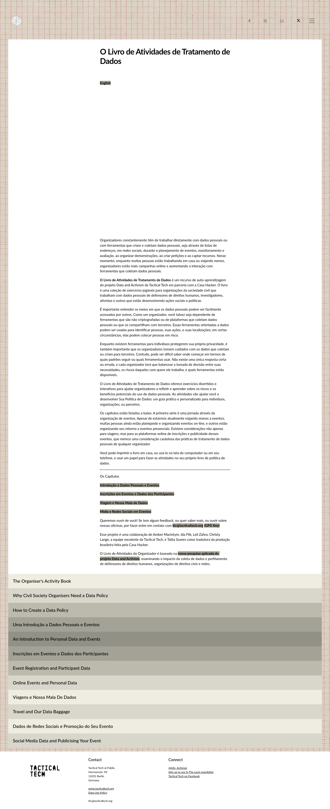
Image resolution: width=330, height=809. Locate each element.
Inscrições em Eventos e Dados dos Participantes (137, 494)
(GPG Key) (212, 525)
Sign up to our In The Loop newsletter (191, 772)
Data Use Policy (97, 792)
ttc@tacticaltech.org (188, 525)
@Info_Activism (177, 768)
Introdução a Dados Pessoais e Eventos (129, 485)
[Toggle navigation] (312, 20)
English (105, 83)
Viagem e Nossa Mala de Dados (124, 503)
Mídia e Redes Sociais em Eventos (125, 511)
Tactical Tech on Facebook (184, 776)
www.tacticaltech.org (101, 788)
